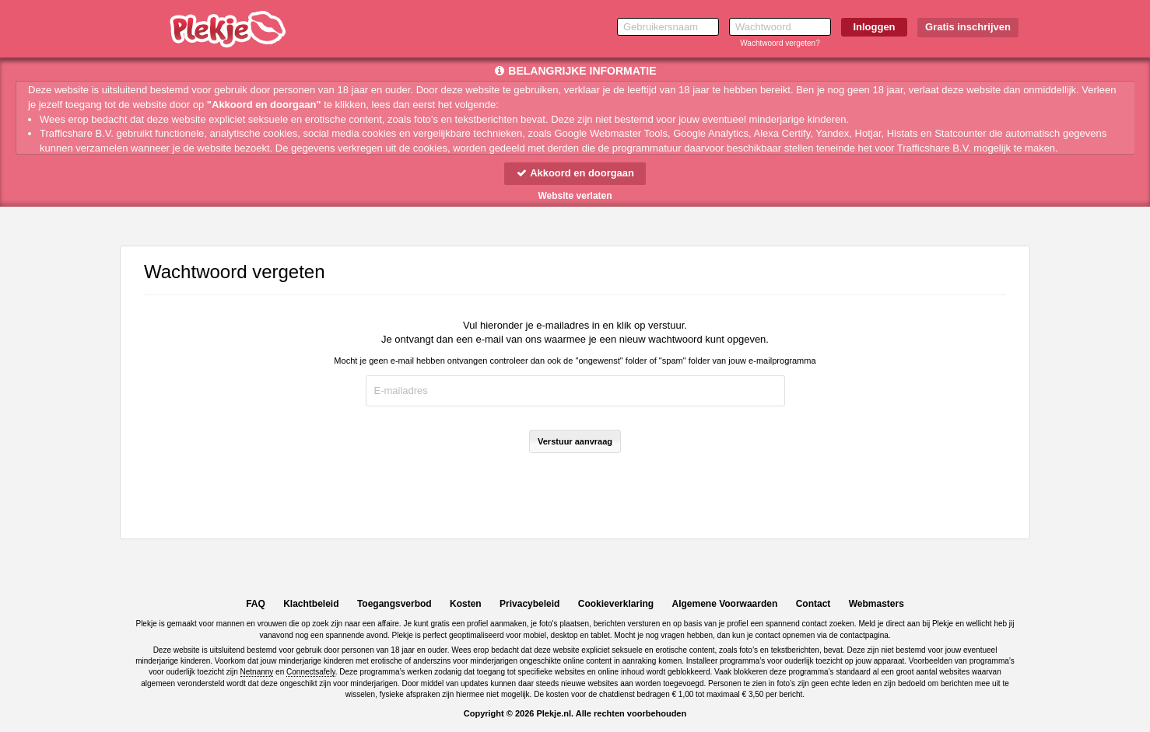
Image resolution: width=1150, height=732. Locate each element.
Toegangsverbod (394, 603)
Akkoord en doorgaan (575, 173)
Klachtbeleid (310, 603)
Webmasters (876, 603)
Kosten (466, 603)
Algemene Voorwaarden (724, 603)
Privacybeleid (529, 603)
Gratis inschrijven (968, 27)
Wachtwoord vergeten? (779, 43)
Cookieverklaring (616, 603)
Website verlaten (575, 195)
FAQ (255, 603)
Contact (813, 603)
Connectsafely (310, 672)
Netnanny (257, 672)
